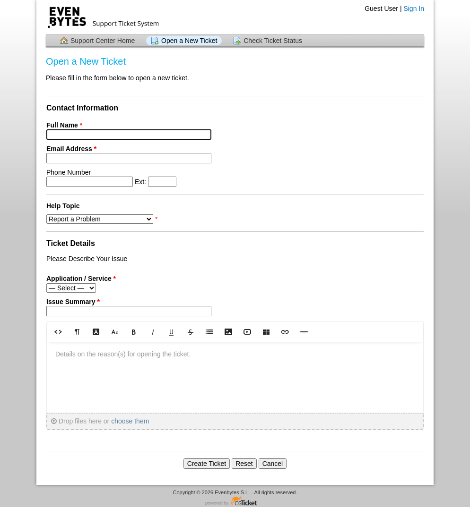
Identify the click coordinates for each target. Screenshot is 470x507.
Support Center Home (102, 40)
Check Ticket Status (273, 40)
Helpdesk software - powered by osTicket (235, 501)
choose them (130, 421)
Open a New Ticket (189, 40)
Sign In (413, 8)
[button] (58, 331)
